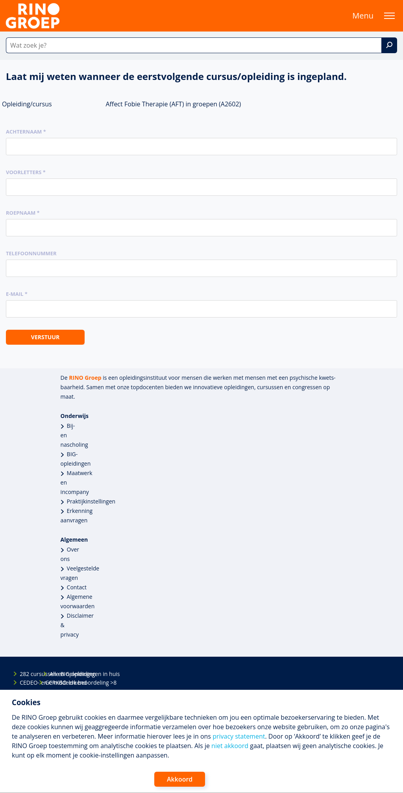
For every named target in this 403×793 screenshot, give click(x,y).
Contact (77, 587)
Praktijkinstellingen (91, 501)
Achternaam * (26, 131)
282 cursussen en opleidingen (26, 674)
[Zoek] (389, 45)
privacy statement (239, 736)
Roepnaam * (23, 212)
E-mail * (17, 293)
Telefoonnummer (31, 253)
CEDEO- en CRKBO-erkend (26, 682)
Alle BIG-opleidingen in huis (56, 674)
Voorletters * (26, 172)
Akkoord (179, 779)
